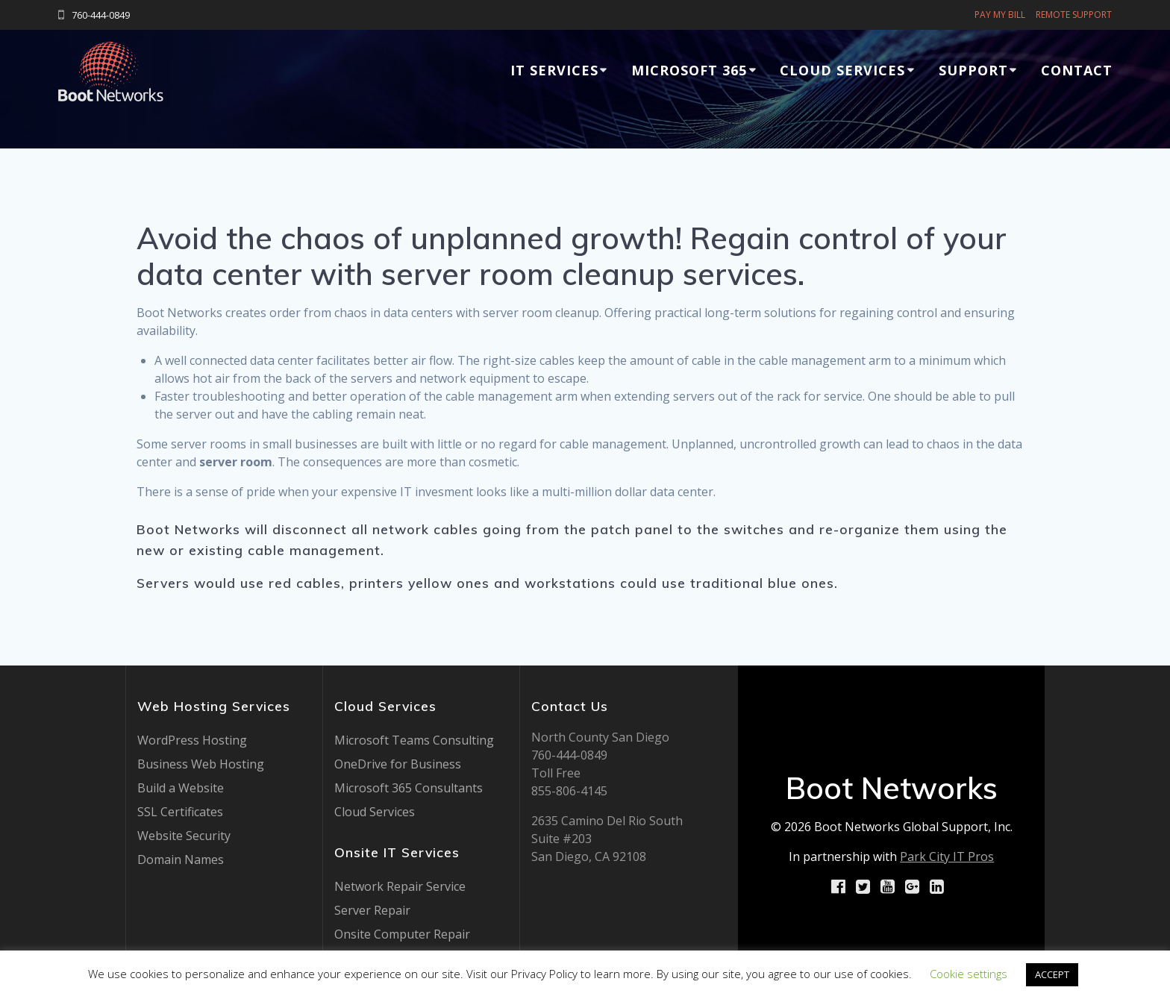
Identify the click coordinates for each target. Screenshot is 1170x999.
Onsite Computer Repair (402, 934)
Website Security (184, 835)
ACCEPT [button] (1052, 974)
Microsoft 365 (689, 70)
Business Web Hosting (200, 764)
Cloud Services (842, 70)
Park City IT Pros (947, 856)
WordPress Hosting (192, 740)
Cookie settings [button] (968, 973)
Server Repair (372, 910)
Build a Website (180, 788)
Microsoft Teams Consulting (414, 740)
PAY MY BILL (1000, 14)
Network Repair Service (400, 886)
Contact (1077, 70)
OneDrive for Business (397, 764)
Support (973, 70)
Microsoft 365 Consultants (408, 788)
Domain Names (180, 859)
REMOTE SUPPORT (1074, 14)
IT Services (554, 70)
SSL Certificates (180, 812)
